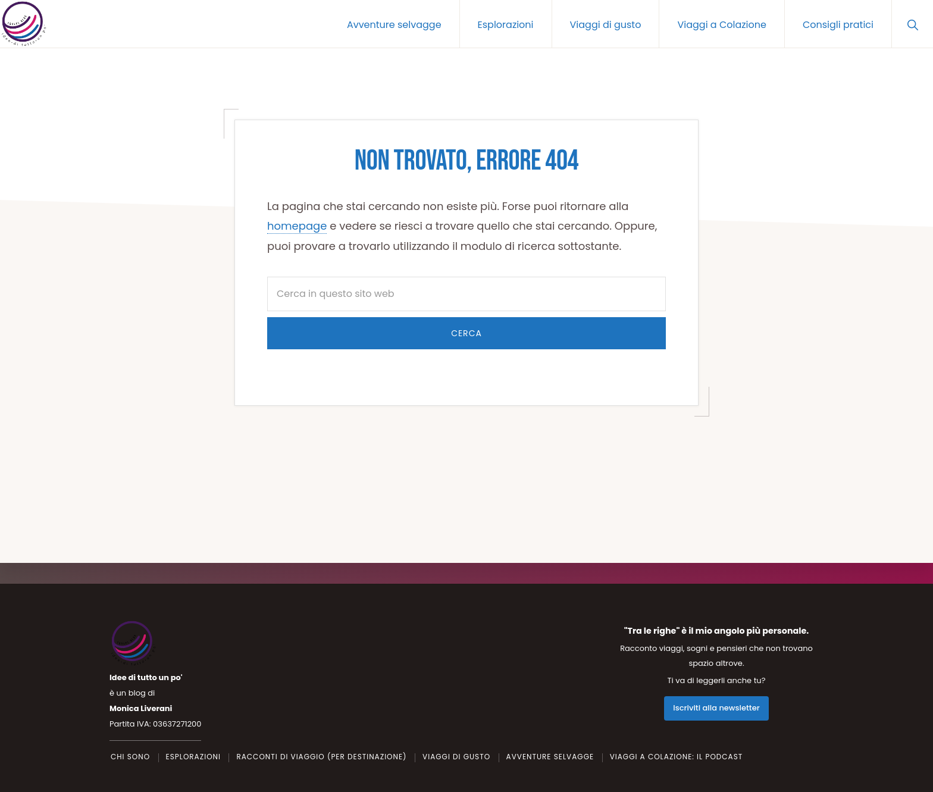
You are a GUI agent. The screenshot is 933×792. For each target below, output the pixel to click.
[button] (912, 24)
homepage (297, 225)
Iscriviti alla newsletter (716, 708)
